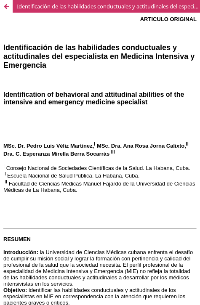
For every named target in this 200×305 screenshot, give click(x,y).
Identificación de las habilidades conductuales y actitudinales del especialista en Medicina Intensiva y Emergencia (108, 6)
